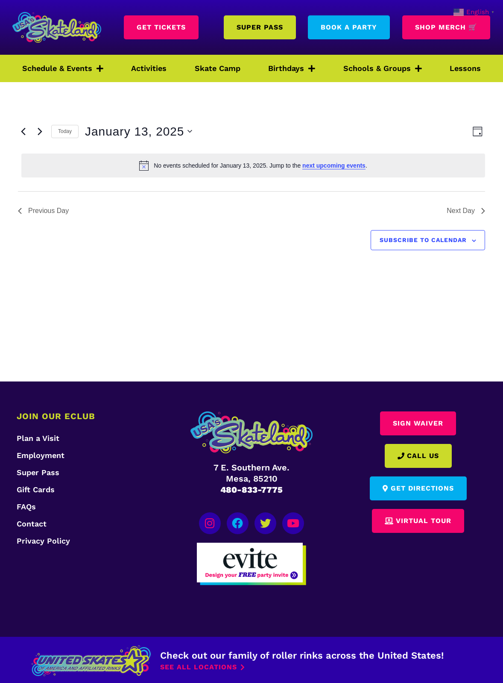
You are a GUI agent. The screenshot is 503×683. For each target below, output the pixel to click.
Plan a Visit (38, 438)
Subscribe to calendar (423, 240)
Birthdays (291, 68)
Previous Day (43, 210)
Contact (32, 523)
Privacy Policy (43, 540)
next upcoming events (334, 165)
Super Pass (38, 472)
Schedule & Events (62, 68)
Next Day (466, 210)
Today (65, 131)
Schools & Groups (382, 68)
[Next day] (40, 131)
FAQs (26, 506)
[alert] (253, 165)
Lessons (465, 68)
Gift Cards (36, 489)
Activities (149, 68)
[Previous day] (23, 131)
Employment (40, 455)
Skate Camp (217, 68)
